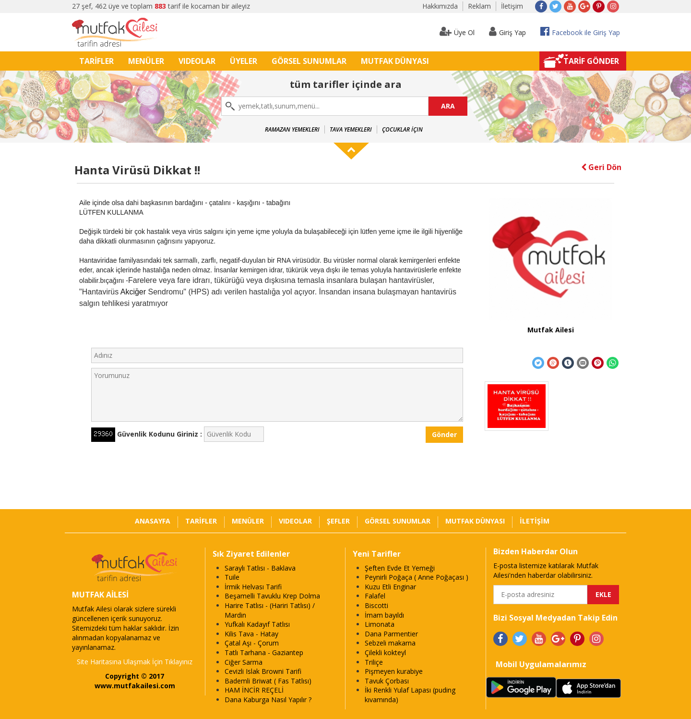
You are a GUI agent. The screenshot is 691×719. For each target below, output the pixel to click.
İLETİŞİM (534, 520)
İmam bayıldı (384, 615)
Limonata (379, 624)
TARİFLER (96, 61)
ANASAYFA (152, 520)
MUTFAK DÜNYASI (395, 61)
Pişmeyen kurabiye (394, 671)
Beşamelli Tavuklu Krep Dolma (272, 595)
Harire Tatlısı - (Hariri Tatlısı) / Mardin (270, 610)
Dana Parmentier (391, 633)
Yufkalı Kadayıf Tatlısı (257, 624)
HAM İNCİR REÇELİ (254, 690)
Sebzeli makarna (390, 642)
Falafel (375, 595)
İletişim (512, 6)
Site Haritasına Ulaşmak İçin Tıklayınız (134, 661)
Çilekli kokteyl (385, 652)
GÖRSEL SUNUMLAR (309, 61)
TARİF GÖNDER (591, 61)
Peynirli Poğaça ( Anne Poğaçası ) (416, 577)
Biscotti (376, 605)
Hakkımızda (440, 6)
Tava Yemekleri (351, 129)
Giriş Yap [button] (507, 31)
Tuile (232, 577)
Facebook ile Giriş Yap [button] (580, 31)
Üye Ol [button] (457, 31)
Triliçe (374, 662)
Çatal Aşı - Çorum (252, 642)
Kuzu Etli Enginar (390, 586)
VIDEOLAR (197, 61)
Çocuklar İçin (402, 129)
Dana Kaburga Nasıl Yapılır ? (268, 699)
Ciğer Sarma (243, 662)
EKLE (603, 594)
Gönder (444, 434)
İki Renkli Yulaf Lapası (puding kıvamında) (410, 694)
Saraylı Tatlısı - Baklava (260, 568)
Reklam (479, 6)
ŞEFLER (338, 520)
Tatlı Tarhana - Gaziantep (264, 652)
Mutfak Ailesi (550, 329)
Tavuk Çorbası (387, 680)
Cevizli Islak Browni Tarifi (263, 671)
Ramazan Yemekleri (292, 129)
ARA (448, 105)
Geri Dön (601, 167)
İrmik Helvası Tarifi (253, 586)
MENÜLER (146, 61)
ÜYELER (243, 61)
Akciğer (133, 292)
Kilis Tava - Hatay (251, 633)
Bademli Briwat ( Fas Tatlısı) (268, 680)
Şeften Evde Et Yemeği (400, 568)
